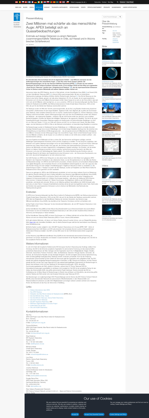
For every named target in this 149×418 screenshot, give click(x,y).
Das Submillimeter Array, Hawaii (39, 296)
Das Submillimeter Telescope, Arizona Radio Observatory (46, 298)
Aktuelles (39, 8)
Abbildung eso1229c (107, 97)
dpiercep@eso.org (36, 386)
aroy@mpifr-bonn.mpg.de (38, 322)
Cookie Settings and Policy (118, 414)
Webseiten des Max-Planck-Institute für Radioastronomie (46, 294)
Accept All (75, 414)
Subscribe (97, 2)
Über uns (18, 7)
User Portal (130, 2)
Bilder (25, 7)
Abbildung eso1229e (107, 132)
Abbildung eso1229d (107, 114)
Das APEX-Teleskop (36, 292)
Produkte (107, 7)
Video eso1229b (106, 197)
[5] (77, 96)
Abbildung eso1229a (107, 61)
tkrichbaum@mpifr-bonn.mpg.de (40, 333)
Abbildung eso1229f (107, 156)
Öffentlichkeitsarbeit (95, 7)
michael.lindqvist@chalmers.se (39, 354)
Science (122, 2)
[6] (91, 165)
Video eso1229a (106, 180)
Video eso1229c (106, 216)
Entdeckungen (74, 7)
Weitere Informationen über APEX (40, 290)
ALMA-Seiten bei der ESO (37, 305)
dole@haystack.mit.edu (37, 344)
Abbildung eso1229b (107, 81)
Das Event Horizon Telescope (38, 300)
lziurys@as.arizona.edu (37, 365)
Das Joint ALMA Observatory (38, 307)
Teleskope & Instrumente (60, 7)
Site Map (110, 2)
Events (83, 7)
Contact (104, 2)
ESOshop (47, 7)
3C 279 (115, 31)
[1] (75, 83)
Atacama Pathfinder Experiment (116, 40)
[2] (70, 87)
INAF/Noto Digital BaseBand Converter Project (43, 303)
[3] (86, 92)
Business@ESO (116, 7)
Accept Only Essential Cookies (94, 414)
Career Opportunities (130, 7)
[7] (26, 176)
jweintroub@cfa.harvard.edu (39, 375)
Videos (31, 7)
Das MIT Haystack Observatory (39, 301)
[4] (50, 94)
